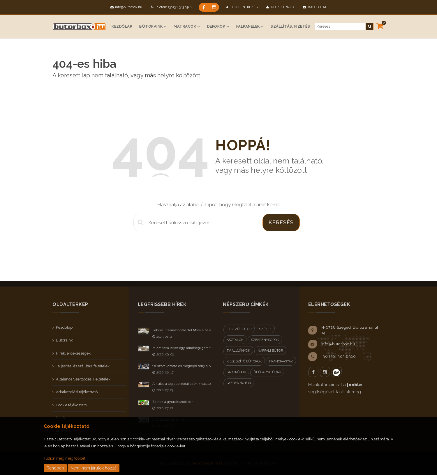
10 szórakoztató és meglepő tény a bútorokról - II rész (194, 366)
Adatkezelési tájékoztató (77, 392)
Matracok (185, 26)
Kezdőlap (122, 26)
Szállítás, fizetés (290, 26)
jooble (354, 384)
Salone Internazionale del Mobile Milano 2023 (188, 330)
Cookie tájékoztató (71, 405)
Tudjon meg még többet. (65, 458)
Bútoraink (151, 26)
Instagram (325, 372)
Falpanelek (248, 26)
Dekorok (216, 26)
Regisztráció (280, 7)
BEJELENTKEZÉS (242, 7)
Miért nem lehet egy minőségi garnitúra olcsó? (189, 348)
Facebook (313, 372)
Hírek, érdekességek (73, 353)
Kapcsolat (315, 7)
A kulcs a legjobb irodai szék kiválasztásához (187, 384)
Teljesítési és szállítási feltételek (83, 366)
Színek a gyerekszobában (172, 402)
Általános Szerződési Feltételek (83, 379)
